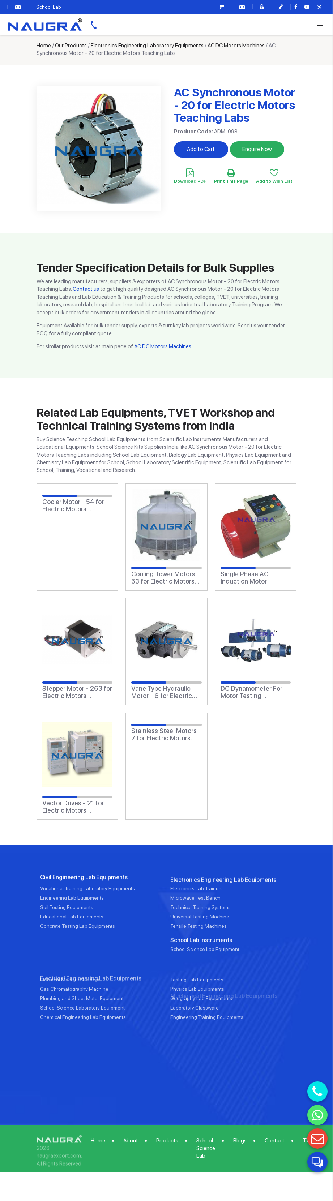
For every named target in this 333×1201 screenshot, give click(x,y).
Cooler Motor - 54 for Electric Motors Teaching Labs (73, 505)
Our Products (71, 45)
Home (44, 45)
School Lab (48, 7)
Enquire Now (257, 149)
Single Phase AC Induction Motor (245, 578)
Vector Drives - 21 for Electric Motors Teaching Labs (73, 807)
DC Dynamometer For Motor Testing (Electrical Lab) (251, 692)
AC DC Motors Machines (236, 45)
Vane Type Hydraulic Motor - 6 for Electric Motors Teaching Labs (163, 692)
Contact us (86, 289)
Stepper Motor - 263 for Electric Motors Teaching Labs (77, 692)
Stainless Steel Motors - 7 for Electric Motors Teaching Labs (166, 734)
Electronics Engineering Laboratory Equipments (147, 45)
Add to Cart (201, 149)
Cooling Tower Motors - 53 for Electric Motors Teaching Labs (165, 578)
